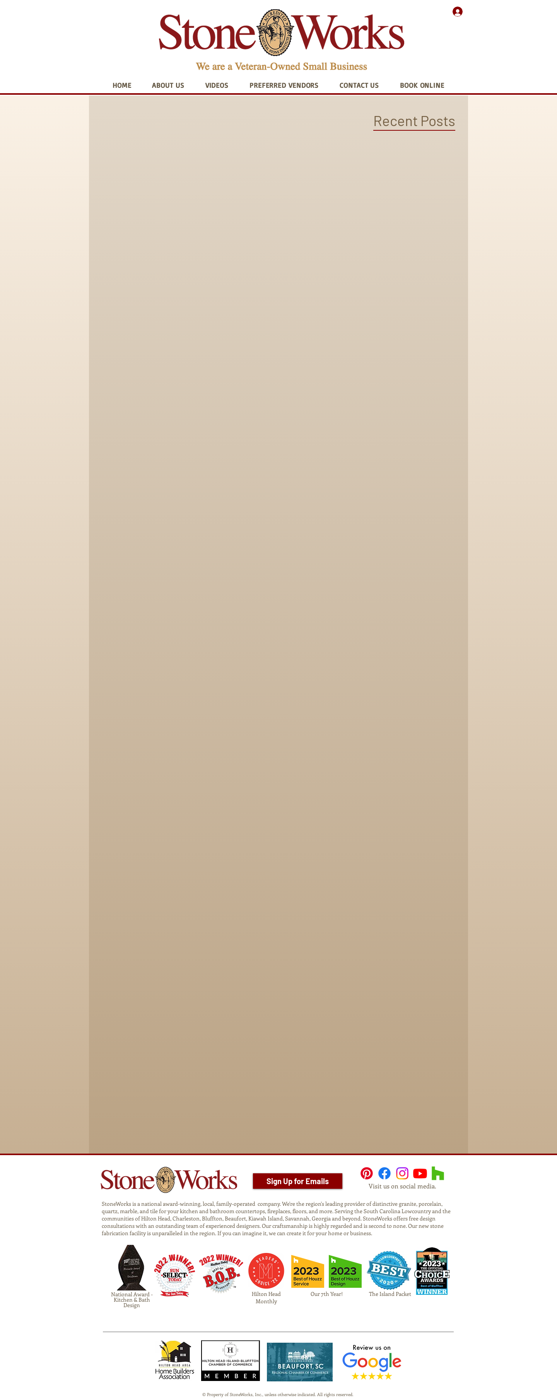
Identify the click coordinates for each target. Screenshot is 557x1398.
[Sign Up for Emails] (297, 1181)
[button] (168, 85)
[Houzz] (438, 1173)
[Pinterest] (367, 1173)
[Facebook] (384, 1173)
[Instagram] (402, 1173)
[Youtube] (420, 1173)
